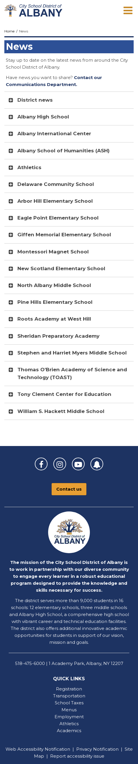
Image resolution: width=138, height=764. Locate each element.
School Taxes (69, 702)
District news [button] (35, 100)
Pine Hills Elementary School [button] (54, 302)
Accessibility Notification (43, 749)
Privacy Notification (97, 749)
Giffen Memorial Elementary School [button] (64, 234)
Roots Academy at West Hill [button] (54, 319)
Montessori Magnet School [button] (53, 252)
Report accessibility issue (77, 756)
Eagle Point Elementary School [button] (58, 218)
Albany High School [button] (43, 117)
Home (9, 31)
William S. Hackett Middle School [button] (60, 411)
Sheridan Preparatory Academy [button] (58, 336)
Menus (69, 709)
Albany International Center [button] (54, 133)
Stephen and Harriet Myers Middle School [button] (72, 353)
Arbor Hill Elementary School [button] (55, 201)
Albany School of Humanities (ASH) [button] (63, 150)
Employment (69, 716)
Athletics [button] (29, 167)
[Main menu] (128, 10)
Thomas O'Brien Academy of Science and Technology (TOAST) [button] (72, 373)
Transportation (69, 696)
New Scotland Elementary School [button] (61, 268)
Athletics (69, 723)
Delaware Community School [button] (55, 184)
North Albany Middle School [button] (54, 285)
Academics (69, 730)
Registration (69, 689)
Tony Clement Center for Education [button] (64, 394)
